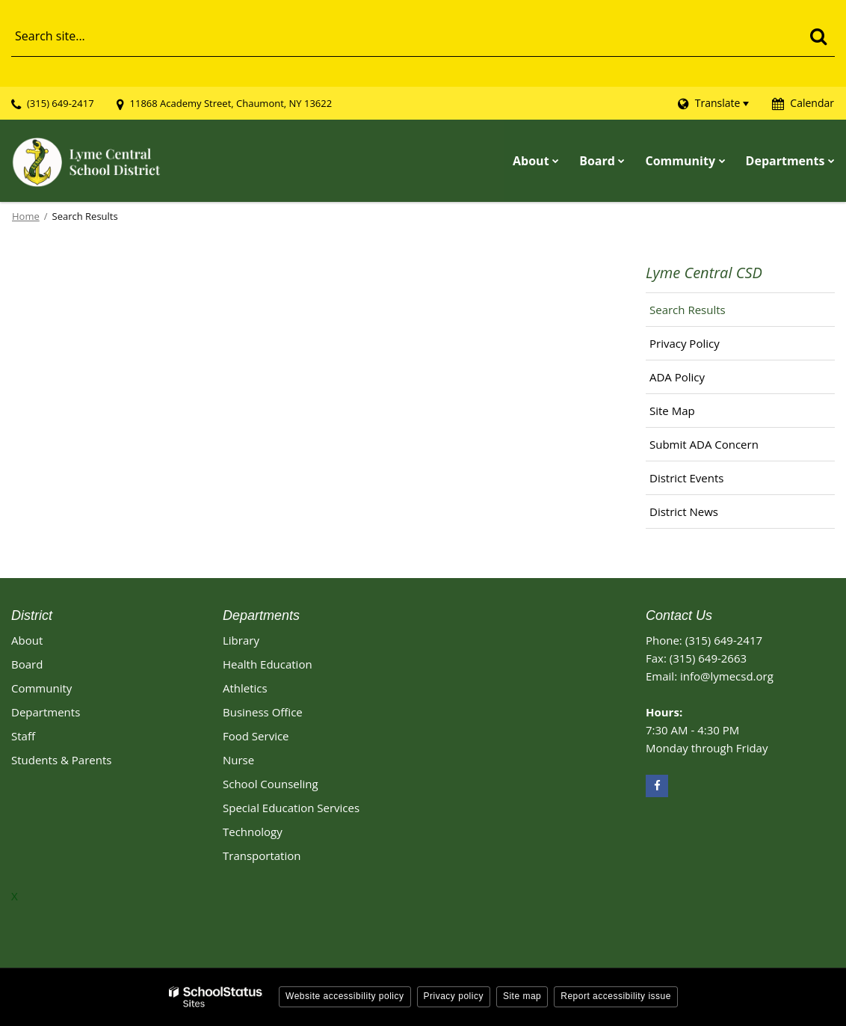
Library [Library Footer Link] (241, 640)
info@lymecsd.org (727, 676)
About (27, 640)
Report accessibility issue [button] (616, 996)
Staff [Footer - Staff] (23, 735)
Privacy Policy (684, 343)
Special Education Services (291, 807)
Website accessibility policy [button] (344, 996)
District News (683, 511)
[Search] (818, 36)
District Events (686, 477)
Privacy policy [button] (454, 996)
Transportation (261, 855)
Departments (45, 711)
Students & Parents (61, 759)
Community (41, 688)
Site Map (672, 410)
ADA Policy (677, 376)
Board (27, 664)
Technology (252, 831)
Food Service (256, 735)
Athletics (245, 688)
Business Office (263, 711)
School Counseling (270, 783)
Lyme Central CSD (704, 272)
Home (26, 216)
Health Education (267, 664)
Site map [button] (522, 996)
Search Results (687, 309)
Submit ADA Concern (704, 444)
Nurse (238, 759)
